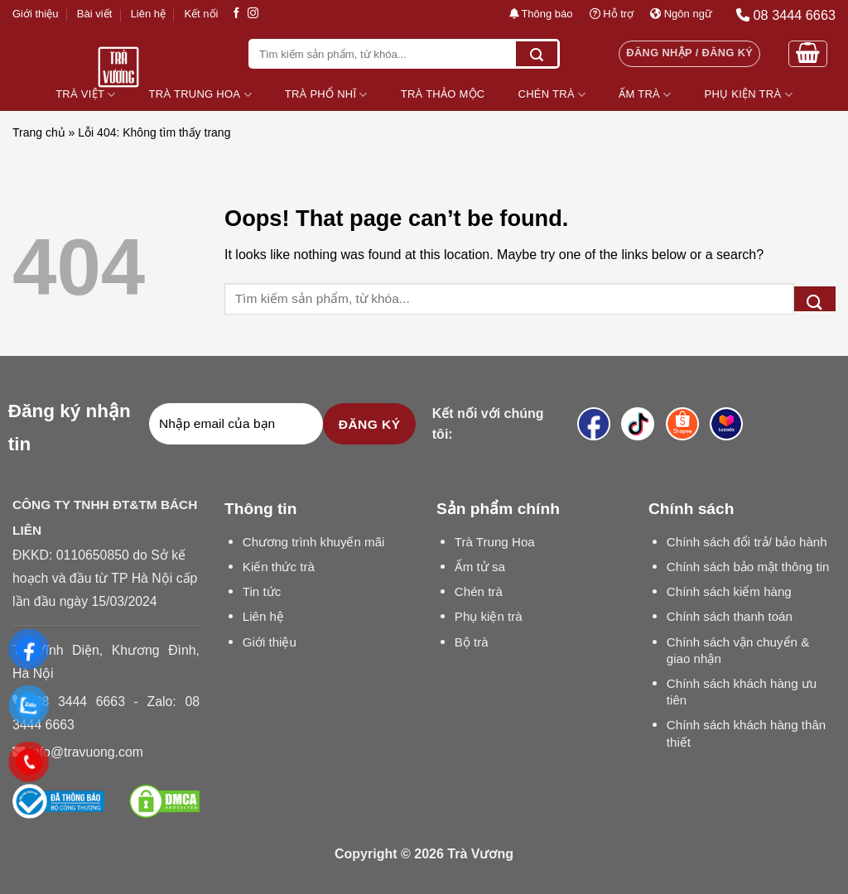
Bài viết (94, 13)
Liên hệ (148, 13)
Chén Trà (552, 95)
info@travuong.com (85, 752)
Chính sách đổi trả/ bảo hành (747, 542)
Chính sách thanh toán (730, 616)
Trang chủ (38, 132)
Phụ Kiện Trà (749, 95)
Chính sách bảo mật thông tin (748, 567)
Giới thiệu (35, 13)
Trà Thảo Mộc (443, 94)
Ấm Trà (645, 95)
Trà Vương (480, 854)
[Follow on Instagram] (253, 13)
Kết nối (201, 13)
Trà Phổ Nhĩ (326, 95)
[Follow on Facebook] (236, 13)
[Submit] (536, 53)
